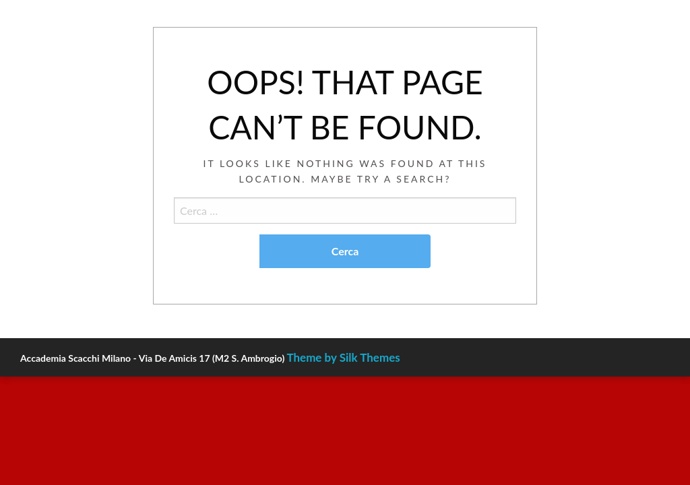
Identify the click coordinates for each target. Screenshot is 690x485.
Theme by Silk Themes (343, 357)
